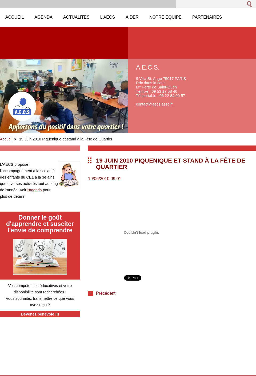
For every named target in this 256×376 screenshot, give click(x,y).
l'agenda (34, 190)
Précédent (105, 293)
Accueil (6, 139)
